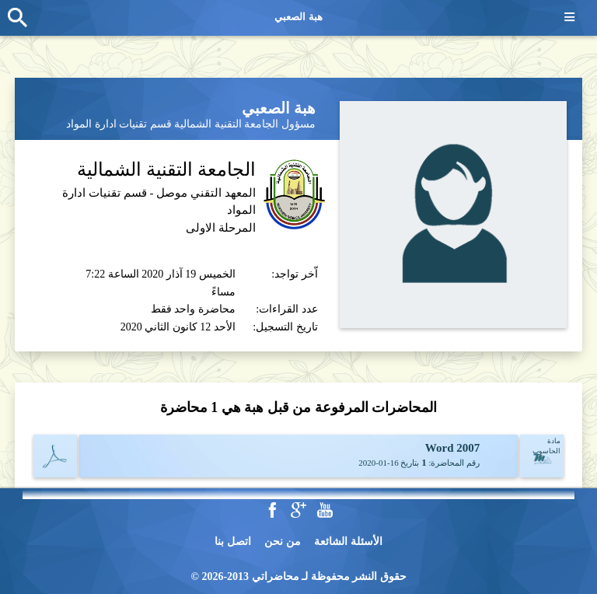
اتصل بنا (233, 541)
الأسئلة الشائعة (348, 541)
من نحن (282, 541)
